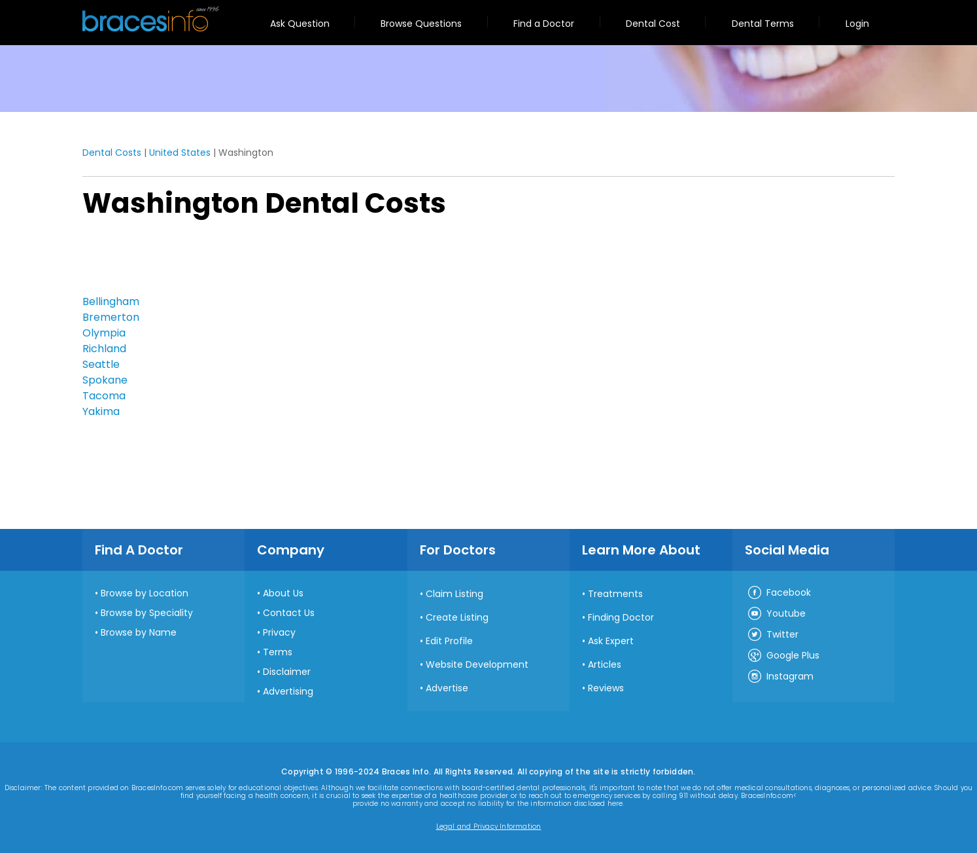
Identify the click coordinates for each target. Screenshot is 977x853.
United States (180, 152)
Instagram (780, 677)
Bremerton (110, 317)
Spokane (105, 380)
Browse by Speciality (147, 613)
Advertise (447, 688)
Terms (277, 652)
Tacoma (104, 395)
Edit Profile (449, 641)
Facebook (779, 593)
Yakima (101, 411)
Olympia (104, 332)
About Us (283, 593)
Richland (104, 348)
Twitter (772, 635)
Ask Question (300, 23)
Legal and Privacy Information (488, 827)
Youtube (776, 614)
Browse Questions (421, 23)
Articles (604, 664)
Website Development (477, 664)
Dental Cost (653, 23)
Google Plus (783, 656)
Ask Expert (611, 641)
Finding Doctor (621, 617)
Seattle (101, 364)
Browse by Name (139, 632)
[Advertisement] (147, 259)
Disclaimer (287, 671)
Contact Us (289, 613)
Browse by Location (144, 593)
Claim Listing (454, 594)
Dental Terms (763, 23)
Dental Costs (111, 152)
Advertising (288, 691)
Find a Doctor (543, 23)
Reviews (606, 688)
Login (857, 23)
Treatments (615, 594)
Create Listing (457, 617)
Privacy (279, 632)
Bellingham (110, 301)
